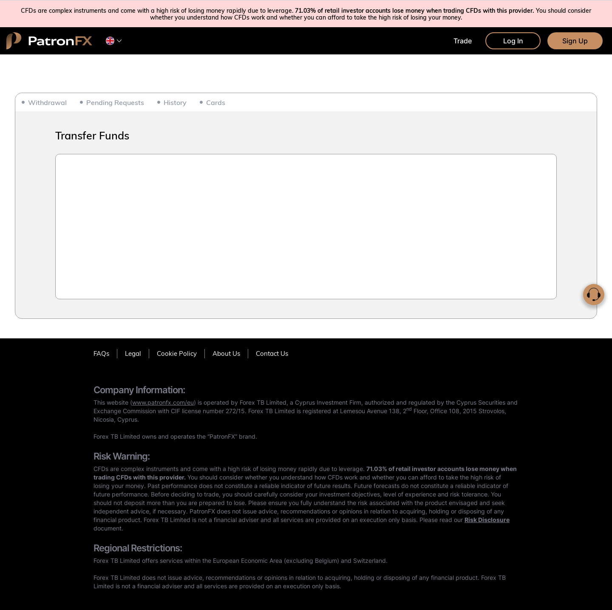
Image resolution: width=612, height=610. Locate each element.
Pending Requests (115, 102)
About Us (226, 353)
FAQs (101, 353)
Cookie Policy (177, 353)
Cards (215, 102)
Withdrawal (47, 102)
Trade (462, 41)
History (175, 102)
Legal (133, 353)
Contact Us (272, 353)
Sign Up (575, 41)
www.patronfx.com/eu (163, 402)
